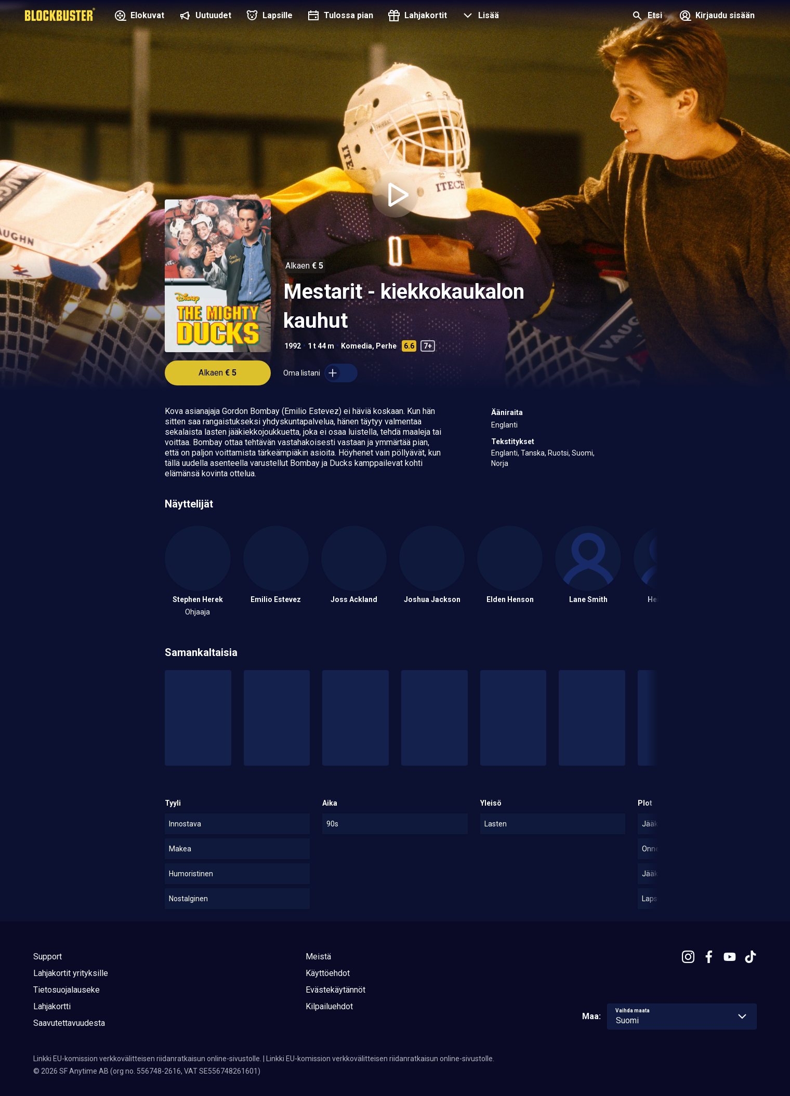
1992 (292, 346)
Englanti (504, 425)
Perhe (386, 346)
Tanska (533, 453)
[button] (479, 16)
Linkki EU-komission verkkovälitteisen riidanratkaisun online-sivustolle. (147, 1058)
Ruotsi (558, 453)
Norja (499, 463)
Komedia (356, 346)
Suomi (582, 453)
